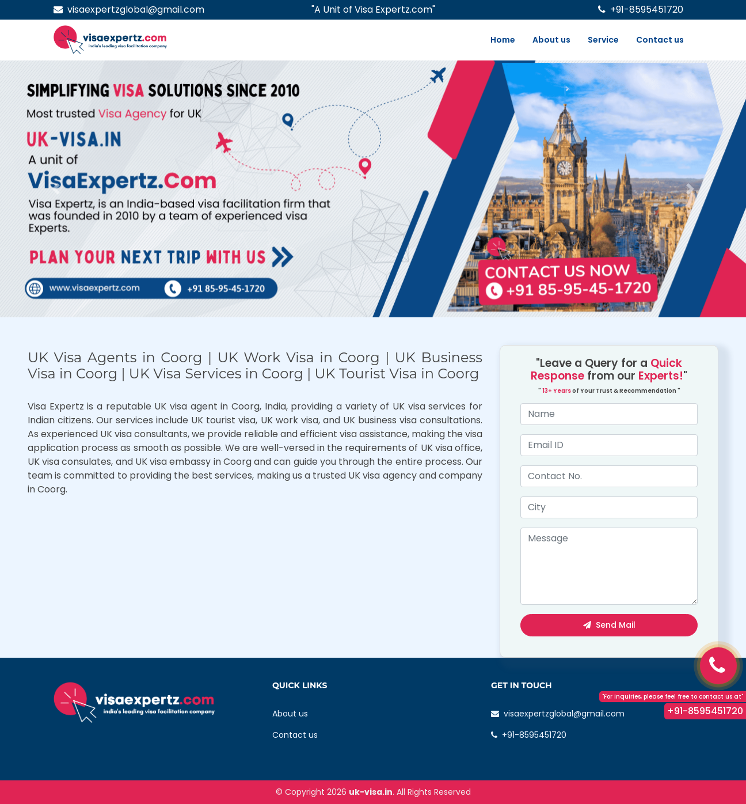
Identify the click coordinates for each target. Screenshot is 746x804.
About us (551, 39)
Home (502, 39)
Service (603, 39)
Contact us (660, 39)
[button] (56, 188)
